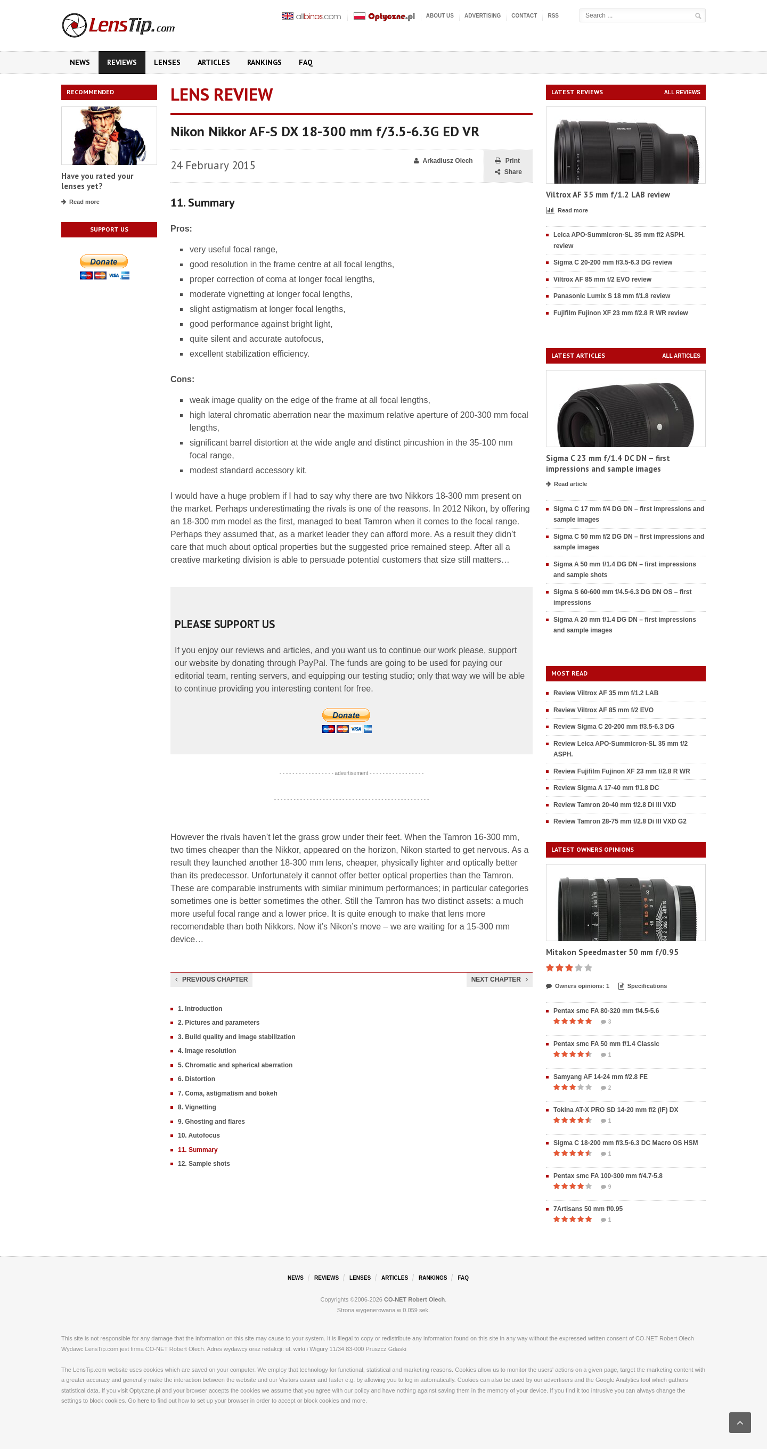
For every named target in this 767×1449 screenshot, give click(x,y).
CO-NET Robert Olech (414, 1299)
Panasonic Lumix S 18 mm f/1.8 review (611, 296)
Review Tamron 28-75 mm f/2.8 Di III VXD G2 (620, 821)
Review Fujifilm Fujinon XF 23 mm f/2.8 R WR (621, 771)
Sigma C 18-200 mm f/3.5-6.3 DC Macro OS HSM (625, 1143)
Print (507, 161)
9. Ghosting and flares (211, 1121)
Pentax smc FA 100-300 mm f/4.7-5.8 (608, 1176)
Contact (524, 16)
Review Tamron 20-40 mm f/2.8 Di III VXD (614, 805)
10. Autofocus (199, 1135)
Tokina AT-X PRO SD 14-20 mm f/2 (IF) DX (616, 1110)
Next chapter (499, 979)
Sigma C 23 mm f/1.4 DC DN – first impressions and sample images (608, 463)
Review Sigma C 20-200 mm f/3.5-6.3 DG (613, 726)
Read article (566, 484)
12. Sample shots (204, 1163)
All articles (681, 356)
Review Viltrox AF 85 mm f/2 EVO (603, 710)
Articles (214, 62)
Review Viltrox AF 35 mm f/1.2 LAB (605, 693)
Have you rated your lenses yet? (97, 181)
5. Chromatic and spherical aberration (235, 1065)
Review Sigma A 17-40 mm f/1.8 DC (606, 788)
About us (440, 16)
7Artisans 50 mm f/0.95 (588, 1209)
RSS (553, 16)
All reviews (682, 92)
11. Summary (198, 1150)
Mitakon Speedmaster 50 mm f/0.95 (612, 952)
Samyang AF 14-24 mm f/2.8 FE (600, 1077)
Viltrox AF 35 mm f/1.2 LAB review (608, 195)
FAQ (306, 62)
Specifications (642, 986)
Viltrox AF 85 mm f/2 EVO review (602, 279)
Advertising (482, 16)
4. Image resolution (207, 1051)
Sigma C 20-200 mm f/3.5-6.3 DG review (612, 262)
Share (508, 172)
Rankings (264, 62)
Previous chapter (211, 979)
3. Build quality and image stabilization (237, 1037)
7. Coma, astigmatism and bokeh (228, 1093)
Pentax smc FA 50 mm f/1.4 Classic (606, 1044)
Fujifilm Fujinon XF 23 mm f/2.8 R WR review (620, 313)
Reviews (122, 62)
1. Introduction (200, 1008)
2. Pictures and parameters (218, 1022)
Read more (80, 202)
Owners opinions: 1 (577, 986)
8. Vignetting (197, 1107)
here (143, 1400)
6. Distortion (196, 1079)
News (80, 62)
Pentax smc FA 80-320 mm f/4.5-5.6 (606, 1011)
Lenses (167, 62)
